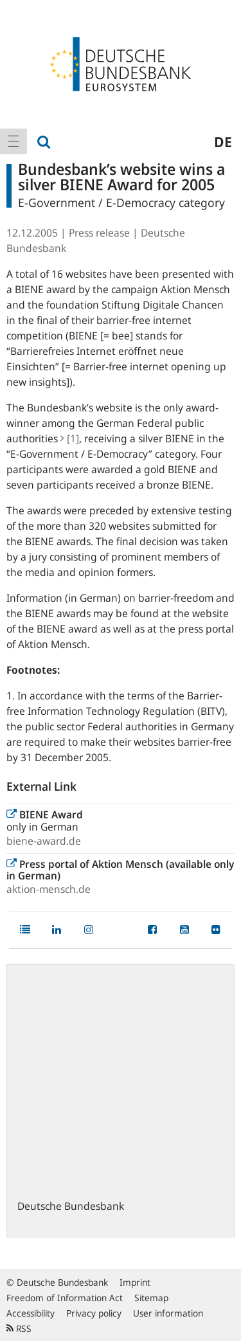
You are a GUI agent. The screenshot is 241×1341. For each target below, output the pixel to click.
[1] (69, 438)
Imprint (135, 1282)
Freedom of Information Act (64, 1298)
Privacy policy (93, 1313)
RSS (18, 1328)
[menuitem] (13, 141)
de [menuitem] (223, 141)
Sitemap (151, 1298)
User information (168, 1313)
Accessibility (30, 1313)
